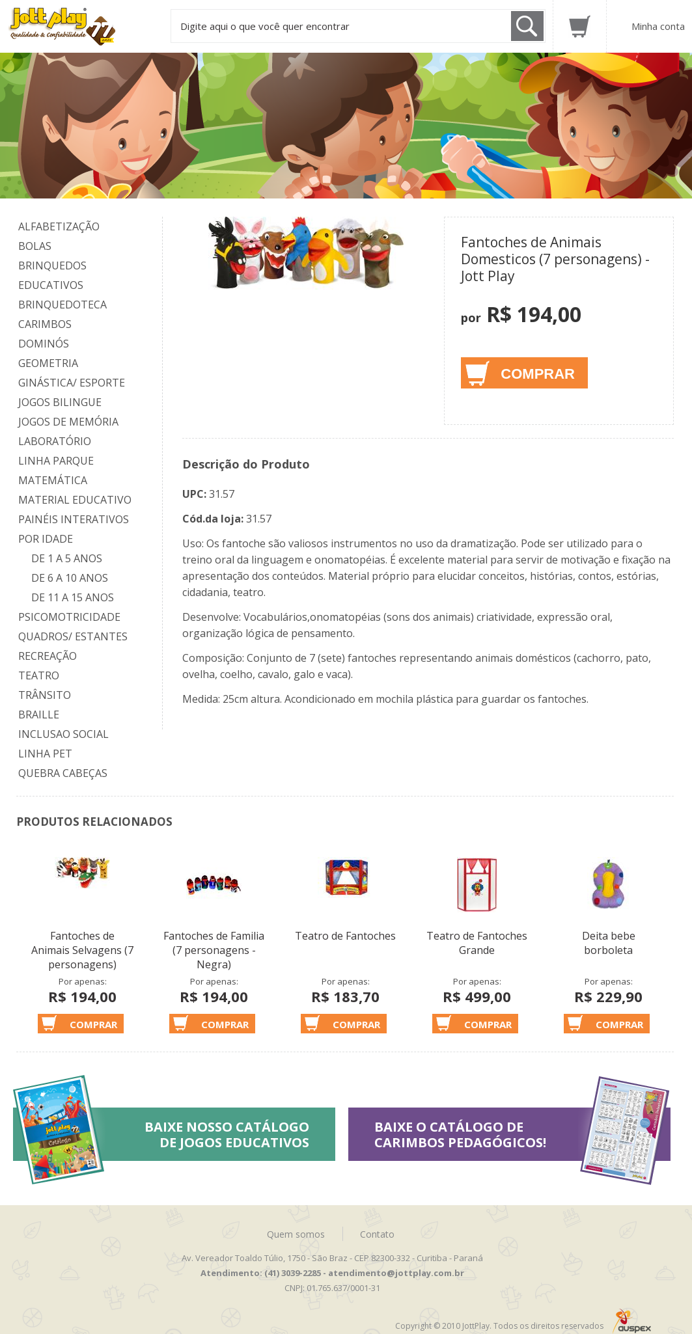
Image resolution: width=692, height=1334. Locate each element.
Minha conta (658, 26)
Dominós (43, 343)
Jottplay (74, 27)
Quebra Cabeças (62, 773)
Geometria (48, 363)
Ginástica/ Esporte (71, 382)
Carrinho (580, 26)
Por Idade (45, 539)
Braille (38, 714)
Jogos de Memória (68, 422)
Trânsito (44, 695)
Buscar (527, 26)
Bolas (34, 246)
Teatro (38, 675)
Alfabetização (59, 226)
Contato (377, 1234)
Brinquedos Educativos (52, 275)
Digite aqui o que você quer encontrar (265, 26)
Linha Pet (45, 753)
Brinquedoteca (62, 304)
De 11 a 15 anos (72, 597)
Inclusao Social (63, 734)
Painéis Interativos (73, 519)
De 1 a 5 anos (66, 558)
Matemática (52, 480)
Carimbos (45, 324)
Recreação (47, 656)
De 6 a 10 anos (69, 578)
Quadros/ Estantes (73, 636)
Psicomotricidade (69, 617)
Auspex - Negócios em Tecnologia (632, 1321)
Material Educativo (74, 500)
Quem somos (296, 1234)
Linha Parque (56, 461)
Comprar (538, 374)
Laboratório (54, 441)
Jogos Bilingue (60, 402)
